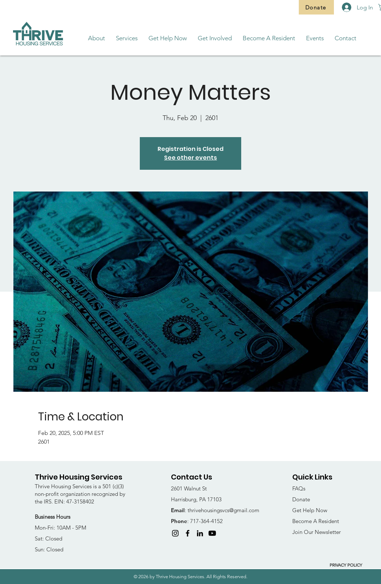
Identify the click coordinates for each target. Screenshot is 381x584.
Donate (301, 499)
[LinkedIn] (200, 533)
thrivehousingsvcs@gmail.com (223, 510)
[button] (96, 38)
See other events (190, 157)
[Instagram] (175, 533)
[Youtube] (212, 533)
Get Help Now (309, 510)
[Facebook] (187, 533)
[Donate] (316, 7)
